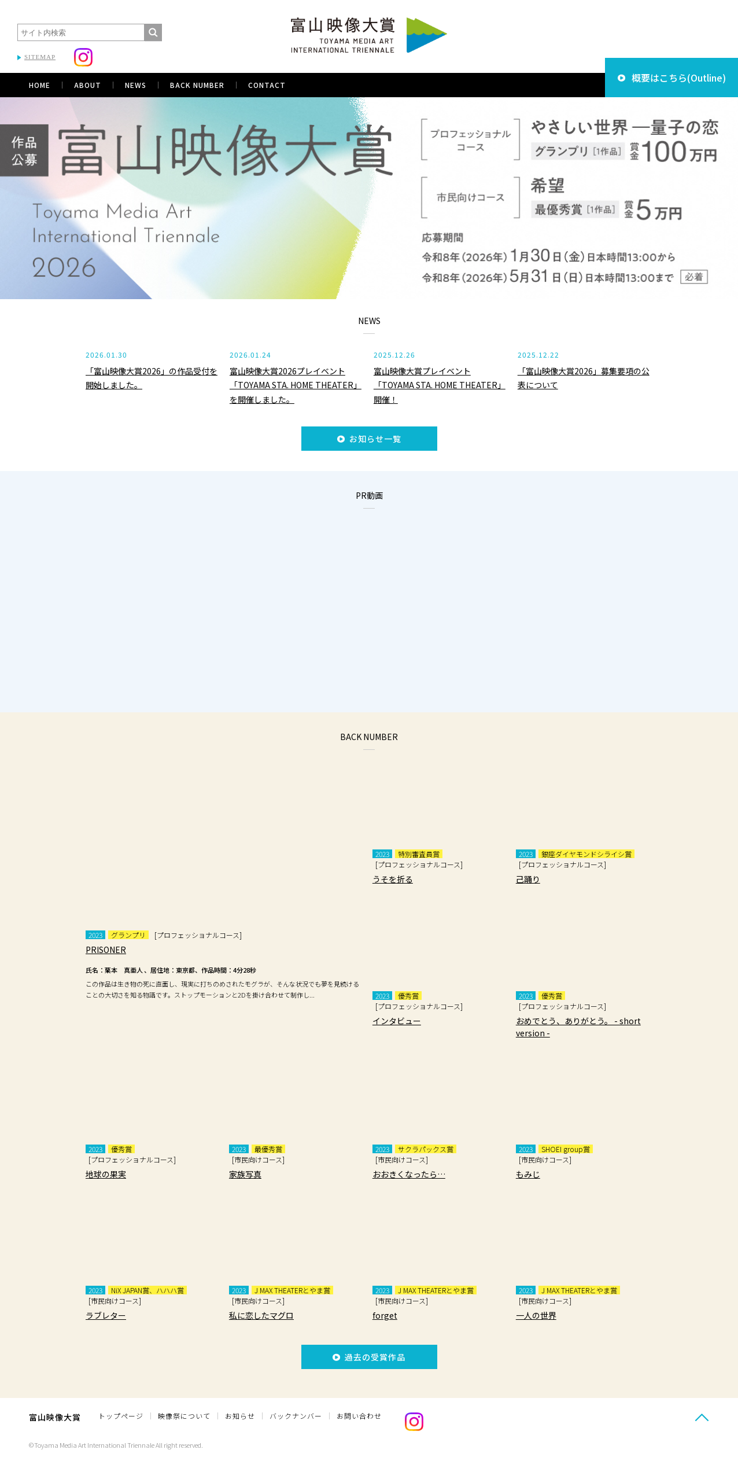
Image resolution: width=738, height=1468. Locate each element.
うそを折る (392, 879)
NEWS (135, 85)
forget (384, 1315)
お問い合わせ (359, 1416)
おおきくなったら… (408, 1174)
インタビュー (396, 1021)
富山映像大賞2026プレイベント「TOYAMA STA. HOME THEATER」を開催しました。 (295, 385)
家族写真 (245, 1174)
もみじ (528, 1174)
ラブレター (106, 1315)
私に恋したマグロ (261, 1315)
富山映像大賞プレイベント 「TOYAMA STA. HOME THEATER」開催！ (439, 385)
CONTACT (267, 85)
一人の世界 (536, 1315)
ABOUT (87, 85)
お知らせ (240, 1416)
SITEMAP (40, 56)
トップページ (120, 1416)
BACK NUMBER (197, 85)
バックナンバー (296, 1416)
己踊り (528, 879)
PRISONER (106, 949)
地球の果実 (106, 1174)
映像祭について (184, 1416)
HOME (39, 85)
